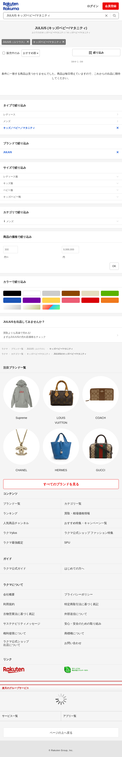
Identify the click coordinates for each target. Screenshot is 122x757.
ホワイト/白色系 (40, 293)
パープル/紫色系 (40, 300)
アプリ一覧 (69, 715)
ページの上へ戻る (61, 732)
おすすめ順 (31, 53)
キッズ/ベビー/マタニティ (49, 42)
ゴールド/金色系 (40, 307)
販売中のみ (11, 53)
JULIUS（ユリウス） (16, 42)
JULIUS (61, 152)
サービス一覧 (10, 715)
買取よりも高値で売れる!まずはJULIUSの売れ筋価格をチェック (61, 334)
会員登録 (110, 6)
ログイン (92, 6)
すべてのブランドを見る (61, 484)
